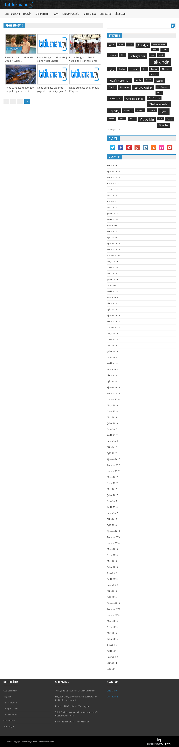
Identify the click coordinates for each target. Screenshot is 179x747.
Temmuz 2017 (114, 465)
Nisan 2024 (112, 189)
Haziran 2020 (113, 255)
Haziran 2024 (113, 183)
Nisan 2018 (112, 411)
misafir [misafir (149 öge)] (154, 74)
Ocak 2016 (112, 573)
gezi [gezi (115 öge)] (161, 55)
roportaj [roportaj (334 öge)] (114, 111)
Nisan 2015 (112, 627)
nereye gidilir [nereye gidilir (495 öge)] (143, 88)
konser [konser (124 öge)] (154, 69)
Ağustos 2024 (113, 171)
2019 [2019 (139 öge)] (130, 44)
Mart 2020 (112, 273)
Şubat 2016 (112, 567)
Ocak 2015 (112, 645)
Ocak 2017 (112, 501)
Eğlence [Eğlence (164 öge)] (112, 55)
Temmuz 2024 (114, 177)
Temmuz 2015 (114, 609)
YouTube (169, 147)
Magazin (27, 13)
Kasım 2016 (112, 513)
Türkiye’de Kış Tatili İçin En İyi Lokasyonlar (75, 690)
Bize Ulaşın (120, 13)
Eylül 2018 (112, 381)
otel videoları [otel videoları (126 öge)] (154, 98)
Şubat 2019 (112, 351)
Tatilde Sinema (89, 13)
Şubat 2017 (112, 495)
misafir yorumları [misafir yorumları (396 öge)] (119, 80)
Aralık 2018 (112, 363)
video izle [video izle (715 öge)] (147, 119)
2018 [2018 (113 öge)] (121, 44)
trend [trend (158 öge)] (111, 118)
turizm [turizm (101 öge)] (121, 118)
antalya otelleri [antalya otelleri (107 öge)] (159, 44)
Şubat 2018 (112, 423)
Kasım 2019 (112, 297)
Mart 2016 (112, 561)
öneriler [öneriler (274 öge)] (163, 125)
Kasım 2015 (112, 585)
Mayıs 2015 (112, 621)
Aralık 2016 (112, 507)
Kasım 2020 (112, 225)
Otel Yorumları (12, 13)
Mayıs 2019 (112, 333)
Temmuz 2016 (114, 537)
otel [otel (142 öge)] (159, 92)
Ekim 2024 (112, 165)
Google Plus (137, 147)
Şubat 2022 (112, 213)
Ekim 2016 (112, 519)
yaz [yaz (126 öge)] (160, 118)
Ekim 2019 (112, 303)
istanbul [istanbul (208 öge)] (134, 69)
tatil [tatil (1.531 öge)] (164, 111)
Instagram (145, 147)
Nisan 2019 (112, 339)
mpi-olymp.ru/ (114, 129)
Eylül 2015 (112, 597)
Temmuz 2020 (114, 249)
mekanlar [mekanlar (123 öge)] (166, 69)
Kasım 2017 (112, 441)
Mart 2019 (112, 345)
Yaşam (55, 13)
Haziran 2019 (113, 327)
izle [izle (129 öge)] (144, 69)
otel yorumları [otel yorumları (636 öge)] (159, 104)
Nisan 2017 (112, 483)
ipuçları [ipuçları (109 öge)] (122, 69)
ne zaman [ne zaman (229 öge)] (162, 87)
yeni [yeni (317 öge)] (169, 119)
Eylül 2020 (112, 237)
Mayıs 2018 (112, 405)
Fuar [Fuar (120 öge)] (152, 55)
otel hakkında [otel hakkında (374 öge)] (135, 98)
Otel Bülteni (105, 13)
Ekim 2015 (112, 591)
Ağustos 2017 (113, 459)
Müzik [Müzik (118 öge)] (148, 80)
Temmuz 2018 (114, 393)
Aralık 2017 (112, 435)
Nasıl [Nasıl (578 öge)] (159, 81)
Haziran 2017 (113, 471)
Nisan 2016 (112, 555)
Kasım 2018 (112, 369)
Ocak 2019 (112, 357)
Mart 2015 (112, 633)
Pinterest (129, 147)
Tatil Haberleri (42, 13)
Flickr (161, 147)
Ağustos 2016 (113, 531)
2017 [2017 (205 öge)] (111, 44)
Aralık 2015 (112, 579)
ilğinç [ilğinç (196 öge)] (111, 69)
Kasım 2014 (112, 657)
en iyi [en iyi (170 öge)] (164, 49)
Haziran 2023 (113, 201)
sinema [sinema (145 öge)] (140, 110)
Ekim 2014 (112, 662)
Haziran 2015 (113, 615)
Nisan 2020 (112, 267)
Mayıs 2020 (112, 261)
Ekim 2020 (112, 231)
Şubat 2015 (112, 639)
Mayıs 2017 (112, 477)
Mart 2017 (112, 489)
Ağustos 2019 (113, 315)
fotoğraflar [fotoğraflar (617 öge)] (137, 56)
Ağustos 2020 (113, 243)
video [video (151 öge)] (132, 118)
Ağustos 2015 (113, 603)
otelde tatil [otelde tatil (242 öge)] (115, 98)
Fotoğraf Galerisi (70, 13)
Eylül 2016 (112, 525)
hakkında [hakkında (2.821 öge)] (160, 62)
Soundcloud (153, 147)
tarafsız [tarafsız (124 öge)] (152, 110)
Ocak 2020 (112, 285)
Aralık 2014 (112, 651)
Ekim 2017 (112, 447)
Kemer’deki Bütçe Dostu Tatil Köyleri (72, 706)
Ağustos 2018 (113, 387)
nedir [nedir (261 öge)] (112, 87)
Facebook (120, 147)
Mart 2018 (112, 417)
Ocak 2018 (112, 429)
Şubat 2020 (112, 279)
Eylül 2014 (112, 668)
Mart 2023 (112, 207)
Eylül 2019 (112, 309)
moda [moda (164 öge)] (138, 80)
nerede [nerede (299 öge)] (124, 87)
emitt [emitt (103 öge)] (155, 49)
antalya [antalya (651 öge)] (142, 45)
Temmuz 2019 (114, 321)
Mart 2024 (112, 195)
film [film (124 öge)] (122, 55)
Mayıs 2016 (112, 549)
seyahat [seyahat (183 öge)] (128, 110)
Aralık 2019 (112, 291)
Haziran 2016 (113, 543)
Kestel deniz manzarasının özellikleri (72, 721)
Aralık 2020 (112, 219)
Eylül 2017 (112, 453)
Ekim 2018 (112, 375)
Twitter (112, 147)
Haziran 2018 (113, 399)
